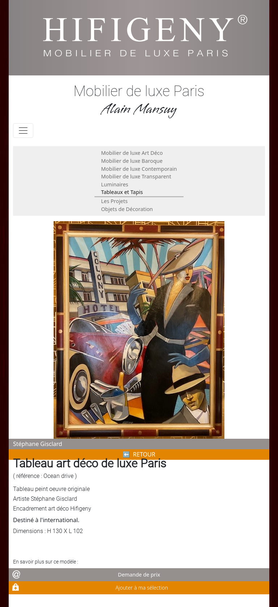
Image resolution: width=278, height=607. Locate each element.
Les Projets (114, 201)
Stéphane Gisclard (37, 444)
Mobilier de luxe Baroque (132, 160)
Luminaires (114, 184)
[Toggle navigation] (23, 130)
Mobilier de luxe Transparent (136, 176)
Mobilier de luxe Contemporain (139, 168)
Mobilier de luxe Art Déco (132, 152)
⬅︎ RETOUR (139, 454)
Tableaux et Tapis (122, 192)
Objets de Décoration (127, 209)
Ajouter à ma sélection (141, 587)
